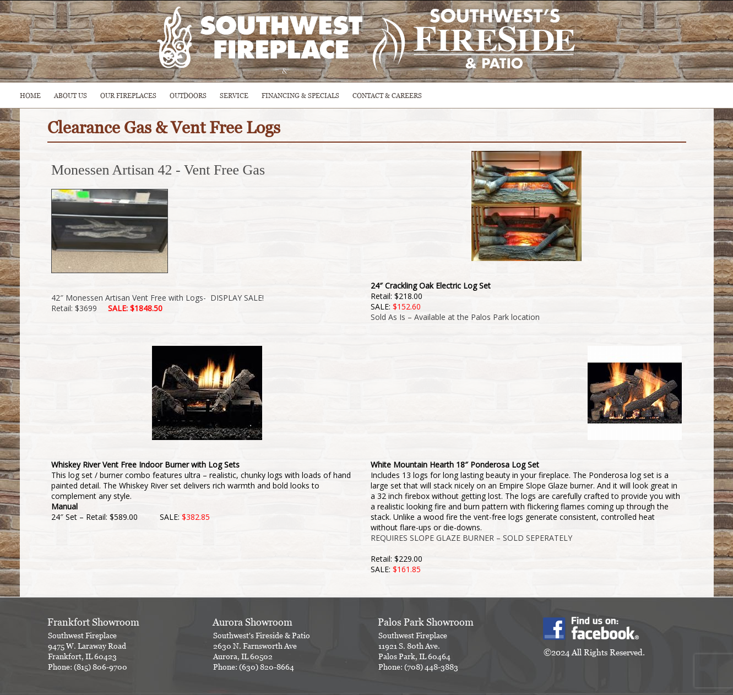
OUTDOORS (188, 95)
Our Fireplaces (128, 95)
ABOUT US (70, 95)
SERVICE (234, 95)
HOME (30, 95)
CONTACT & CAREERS (387, 95)
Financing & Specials (300, 95)
